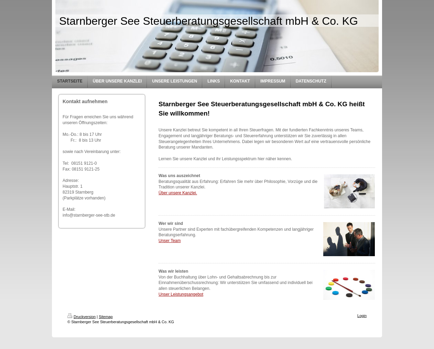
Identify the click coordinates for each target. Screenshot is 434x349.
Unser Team (170, 240)
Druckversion (81, 317)
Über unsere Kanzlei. (178, 192)
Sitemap (105, 317)
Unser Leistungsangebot (181, 294)
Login (362, 316)
